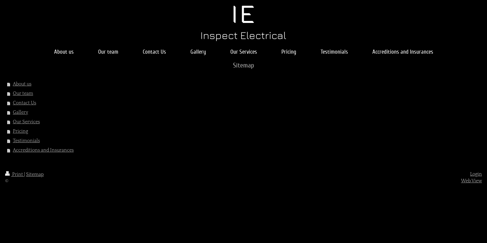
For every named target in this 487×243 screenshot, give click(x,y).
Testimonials (26, 140)
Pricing (20, 131)
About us (22, 84)
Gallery (20, 112)
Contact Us (24, 103)
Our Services (26, 122)
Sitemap (35, 174)
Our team (23, 93)
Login (476, 174)
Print (14, 174)
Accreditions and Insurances (43, 150)
